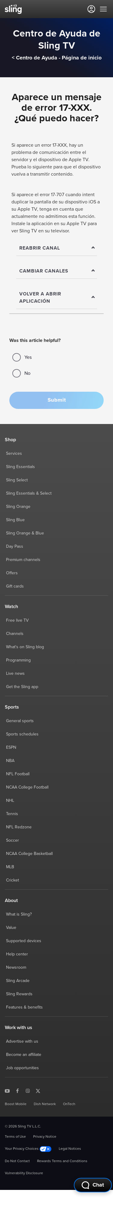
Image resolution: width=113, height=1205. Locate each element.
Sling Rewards (19, 994)
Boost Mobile (16, 1104)
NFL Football (18, 774)
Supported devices (23, 941)
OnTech (69, 1104)
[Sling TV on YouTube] (7, 1090)
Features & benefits (24, 1007)
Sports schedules (22, 734)
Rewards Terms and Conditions (62, 1161)
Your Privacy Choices (28, 1149)
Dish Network (45, 1104)
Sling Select (17, 480)
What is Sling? (19, 914)
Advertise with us (22, 1041)
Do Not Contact (17, 1161)
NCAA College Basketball (29, 854)
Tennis (12, 814)
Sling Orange (18, 507)
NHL (10, 801)
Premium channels (23, 560)
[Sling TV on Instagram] (27, 1090)
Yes (22, 357)
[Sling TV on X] (38, 1090)
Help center (17, 954)
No (21, 373)
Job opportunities (22, 1068)
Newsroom (16, 967)
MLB (10, 867)
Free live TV (17, 620)
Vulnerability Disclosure (24, 1173)
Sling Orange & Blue (25, 533)
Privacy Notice (44, 1137)
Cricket (12, 880)
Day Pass (14, 546)
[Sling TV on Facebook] (17, 1090)
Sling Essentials (20, 467)
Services (14, 453)
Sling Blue (15, 520)
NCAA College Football (27, 787)
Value (11, 928)
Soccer (12, 840)
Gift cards (15, 586)
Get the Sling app (22, 687)
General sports (20, 721)
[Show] (56, 248)
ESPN (11, 747)
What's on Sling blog (25, 647)
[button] (56, 400)
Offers (12, 573)
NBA (10, 761)
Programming (18, 660)
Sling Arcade (18, 981)
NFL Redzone (19, 827)
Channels (15, 634)
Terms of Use (15, 1137)
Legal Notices (70, 1149)
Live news (15, 673)
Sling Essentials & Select (29, 493)
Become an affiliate (23, 1055)
